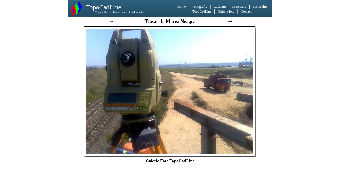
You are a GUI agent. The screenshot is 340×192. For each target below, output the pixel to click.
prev (110, 21)
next (229, 21)
